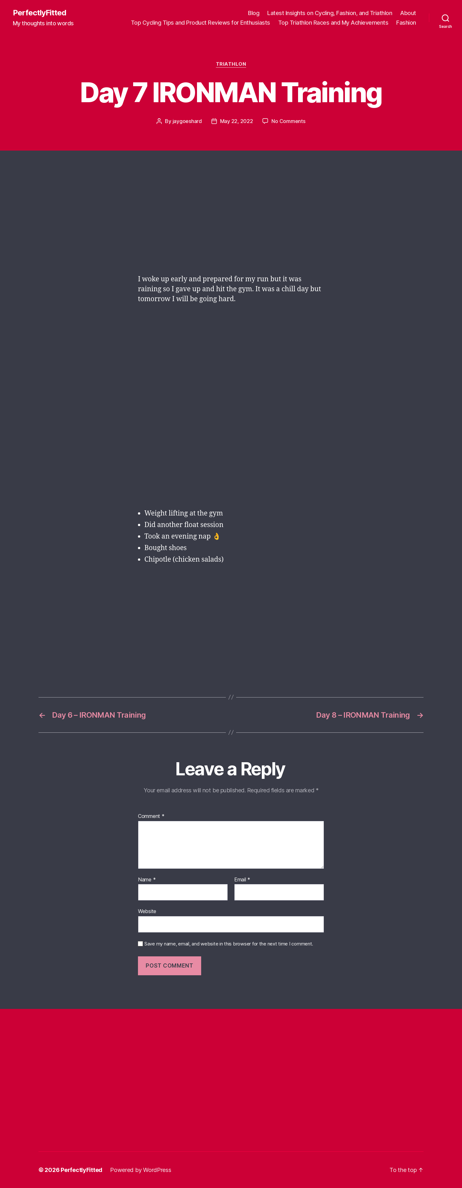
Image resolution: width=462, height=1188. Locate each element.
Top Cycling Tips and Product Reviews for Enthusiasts (200, 22)
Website (147, 911)
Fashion (406, 22)
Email (242, 880)
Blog (253, 13)
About (408, 13)
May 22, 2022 (236, 121)
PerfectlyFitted (39, 13)
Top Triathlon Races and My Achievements (333, 22)
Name (147, 880)
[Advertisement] (231, 221)
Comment (151, 816)
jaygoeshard (187, 121)
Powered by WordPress (140, 1170)
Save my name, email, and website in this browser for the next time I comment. (228, 944)
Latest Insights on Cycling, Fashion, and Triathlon (329, 13)
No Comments (288, 121)
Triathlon (231, 64)
